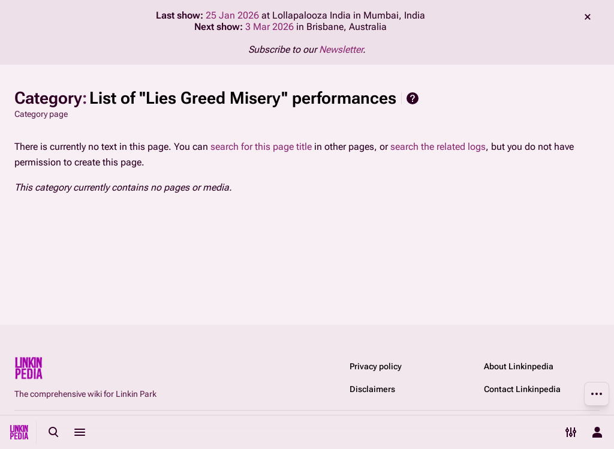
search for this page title (261, 146)
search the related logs (438, 146)
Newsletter (341, 49)
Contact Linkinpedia (522, 389)
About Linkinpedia (518, 366)
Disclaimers (372, 389)
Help (413, 98)
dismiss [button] (587, 17)
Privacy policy (376, 366)
